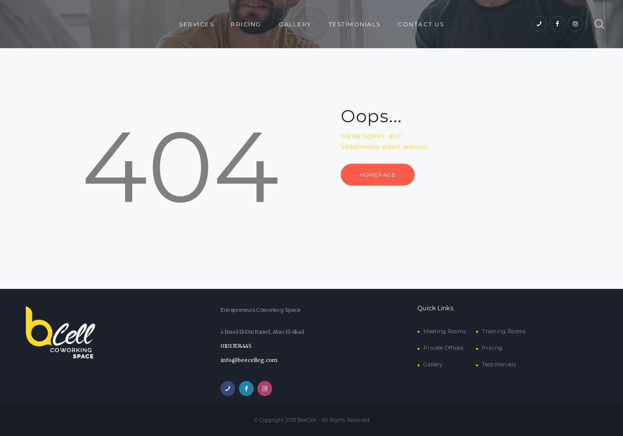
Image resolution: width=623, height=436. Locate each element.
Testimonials (498, 364)
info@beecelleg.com (247, 360)
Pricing (491, 348)
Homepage (381, 175)
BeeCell (307, 420)
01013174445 (235, 346)
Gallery (432, 364)
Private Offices (442, 348)
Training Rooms (502, 331)
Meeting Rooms (444, 331)
